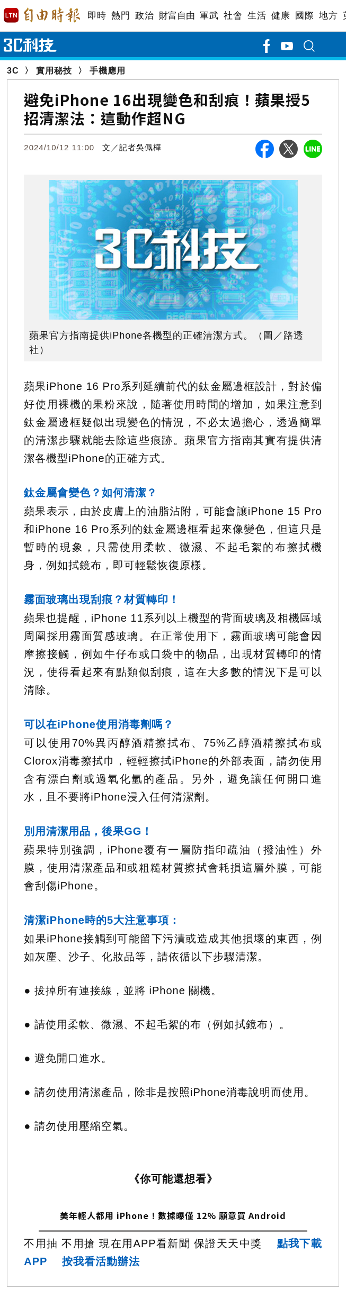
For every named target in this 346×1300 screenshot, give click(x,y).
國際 (304, 16)
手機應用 (108, 70)
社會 (233, 16)
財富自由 (176, 16)
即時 (96, 16)
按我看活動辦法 (101, 1261)
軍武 (209, 16)
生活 (256, 16)
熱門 (120, 16)
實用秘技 (54, 70)
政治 (144, 16)
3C (13, 70)
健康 (280, 16)
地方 (328, 16)
